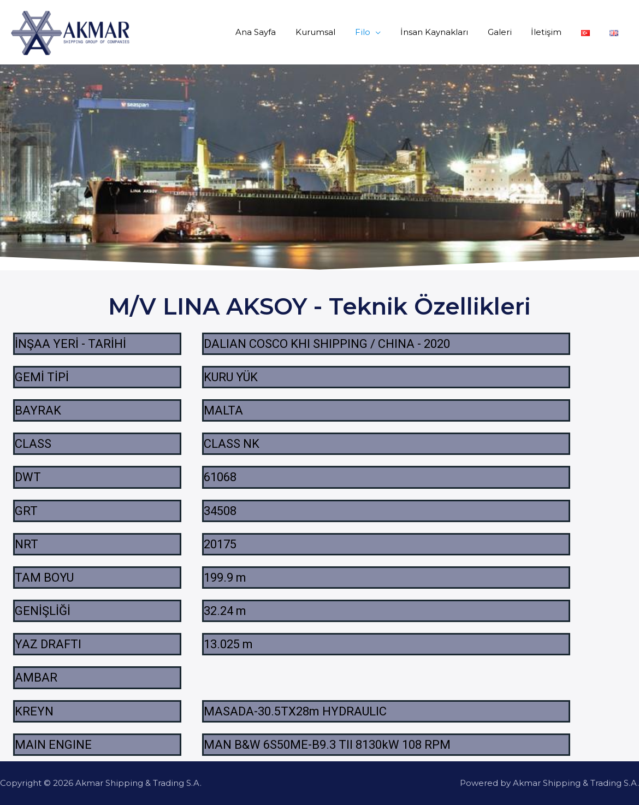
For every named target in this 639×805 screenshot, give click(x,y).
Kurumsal (336, 32)
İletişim (554, 32)
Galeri (511, 32)
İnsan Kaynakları (448, 32)
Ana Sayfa (279, 32)
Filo (380, 32)
